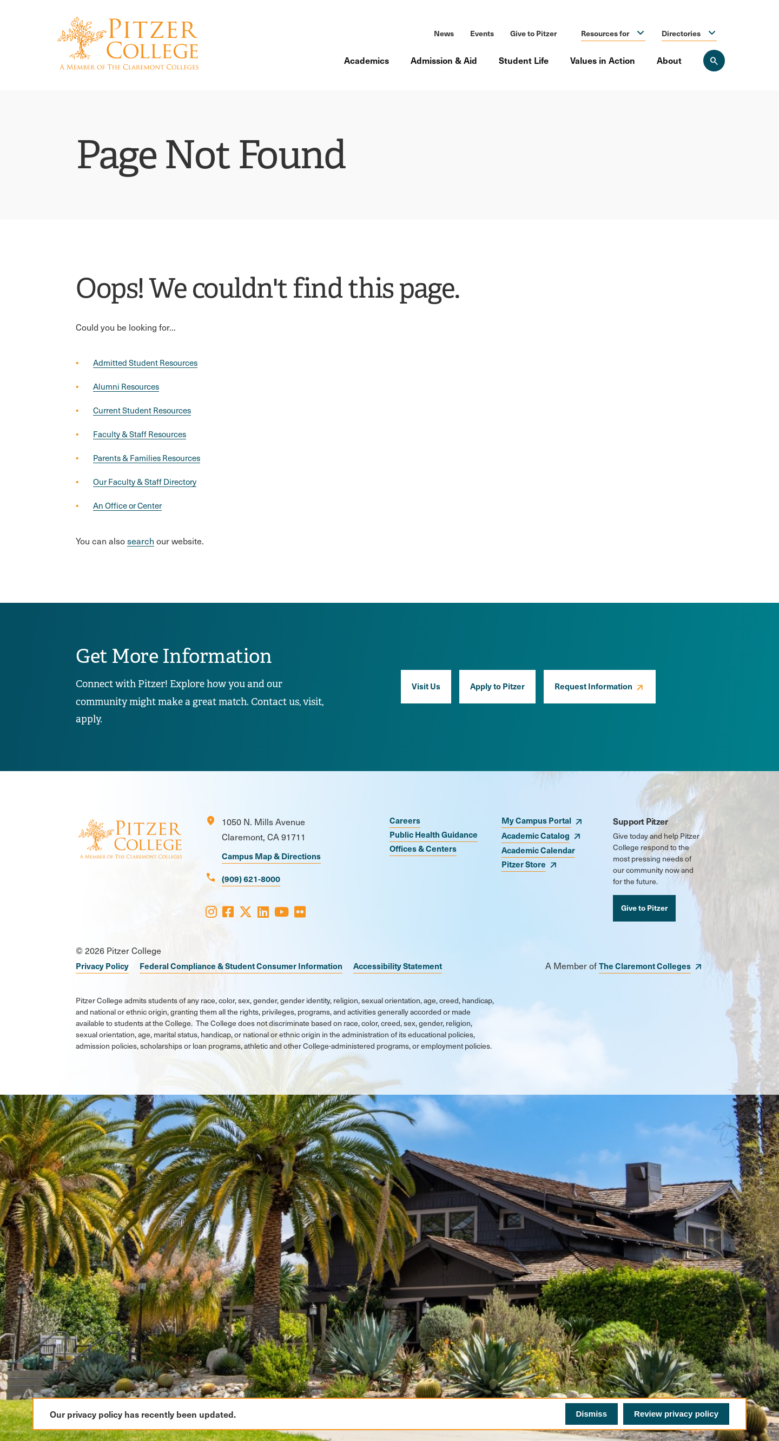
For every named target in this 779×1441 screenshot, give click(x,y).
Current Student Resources (142, 410)
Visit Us (426, 686)
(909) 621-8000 (251, 878)
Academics (366, 60)
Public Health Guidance (434, 834)
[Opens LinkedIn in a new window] (263, 911)
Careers (405, 820)
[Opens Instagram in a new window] (211, 911)
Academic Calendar (538, 850)
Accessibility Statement (397, 965)
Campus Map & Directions (271, 855)
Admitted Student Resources (145, 362)
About (669, 60)
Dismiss (592, 1413)
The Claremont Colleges (645, 965)
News (444, 33)
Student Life (524, 60)
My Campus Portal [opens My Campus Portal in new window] (536, 820)
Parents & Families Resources (146, 457)
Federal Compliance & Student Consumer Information (241, 965)
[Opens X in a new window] (245, 911)
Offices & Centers (423, 848)
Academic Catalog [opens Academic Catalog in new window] (535, 835)
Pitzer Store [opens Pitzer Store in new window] (523, 864)
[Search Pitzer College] (714, 60)
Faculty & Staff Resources (139, 434)
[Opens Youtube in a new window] (281, 911)
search (140, 541)
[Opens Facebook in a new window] (228, 911)
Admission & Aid (444, 60)
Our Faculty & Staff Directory (144, 481)
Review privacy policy (676, 1413)
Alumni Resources (126, 386)
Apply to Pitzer (497, 686)
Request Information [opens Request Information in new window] (593, 686)
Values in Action (602, 60)
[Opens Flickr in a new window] (300, 911)
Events (482, 33)
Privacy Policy (102, 965)
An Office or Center (127, 505)
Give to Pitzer (533, 33)
